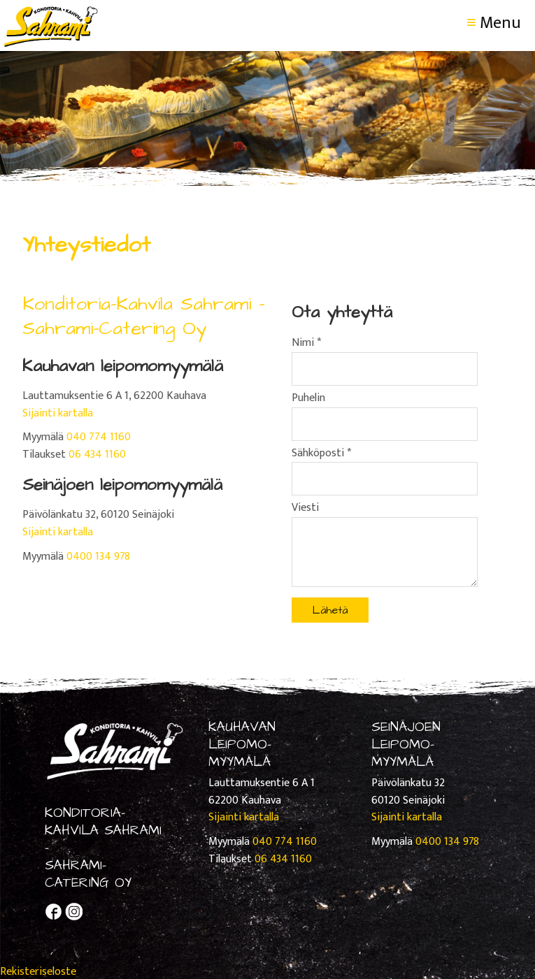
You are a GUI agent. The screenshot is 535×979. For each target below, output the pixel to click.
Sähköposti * (321, 453)
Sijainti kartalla (57, 413)
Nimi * (306, 342)
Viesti (305, 507)
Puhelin (308, 398)
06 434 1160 (97, 454)
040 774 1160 (98, 437)
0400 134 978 (98, 556)
